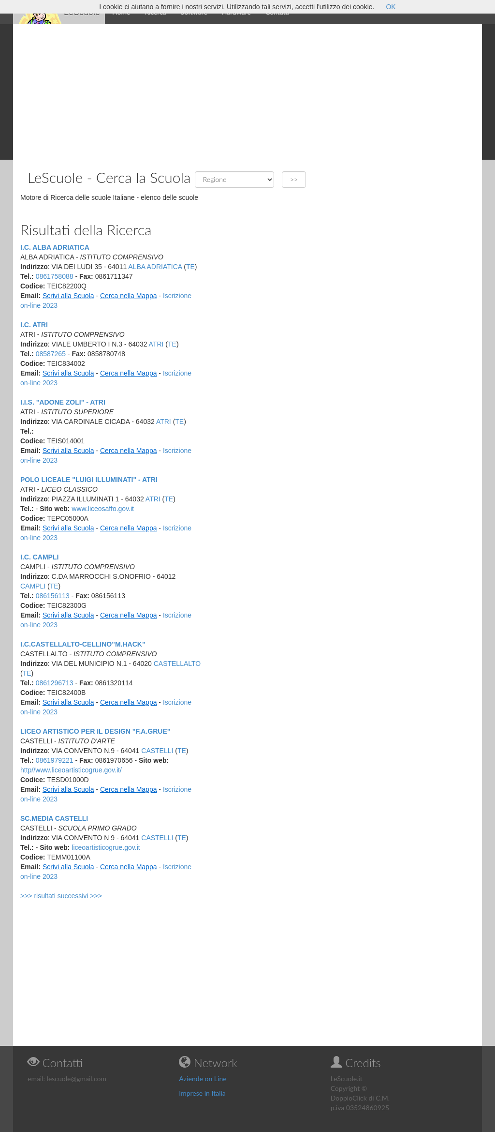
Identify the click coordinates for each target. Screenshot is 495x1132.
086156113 (53, 596)
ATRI (156, 344)
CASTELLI (157, 751)
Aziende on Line (202, 1078)
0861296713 (54, 683)
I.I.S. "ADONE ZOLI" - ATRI (62, 402)
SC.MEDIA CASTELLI (54, 818)
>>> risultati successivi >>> (61, 896)
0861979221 (54, 760)
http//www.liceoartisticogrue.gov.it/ (71, 770)
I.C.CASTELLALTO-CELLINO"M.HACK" (83, 644)
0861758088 (54, 276)
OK (390, 7)
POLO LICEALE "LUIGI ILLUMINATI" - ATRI (89, 479)
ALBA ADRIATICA (155, 267)
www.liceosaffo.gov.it (103, 509)
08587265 (51, 354)
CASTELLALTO (177, 663)
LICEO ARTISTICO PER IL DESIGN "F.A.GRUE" (95, 731)
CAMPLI (32, 586)
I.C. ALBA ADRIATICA (54, 247)
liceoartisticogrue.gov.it (106, 847)
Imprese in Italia (202, 1093)
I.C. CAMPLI (39, 557)
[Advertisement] (247, 92)
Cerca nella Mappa (128, 296)
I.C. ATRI (34, 325)
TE (190, 267)
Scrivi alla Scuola (68, 296)
